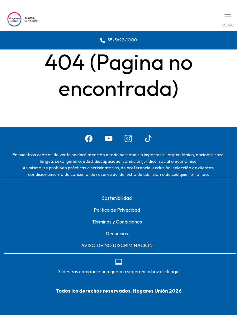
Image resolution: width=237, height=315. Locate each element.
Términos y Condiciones (117, 222)
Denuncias (117, 233)
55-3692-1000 (118, 40)
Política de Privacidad (117, 210)
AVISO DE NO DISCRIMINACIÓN (117, 245)
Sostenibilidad (117, 198)
